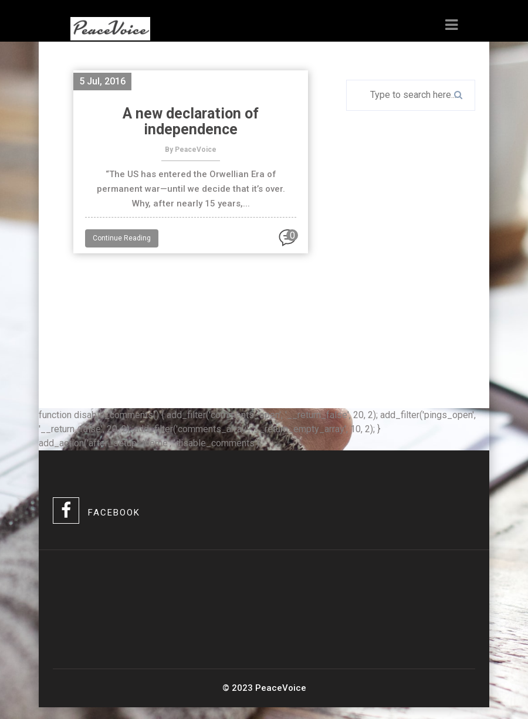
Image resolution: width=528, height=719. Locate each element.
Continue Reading (122, 238)
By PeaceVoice (190, 149)
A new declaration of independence (191, 121)
